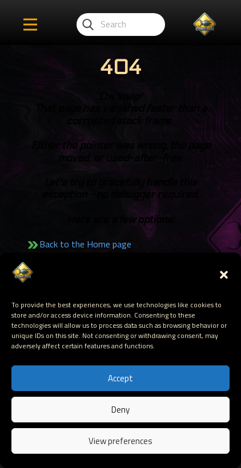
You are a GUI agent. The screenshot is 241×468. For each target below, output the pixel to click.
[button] (224, 274)
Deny (120, 409)
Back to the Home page (85, 244)
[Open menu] (30, 24)
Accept (120, 378)
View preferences (120, 440)
